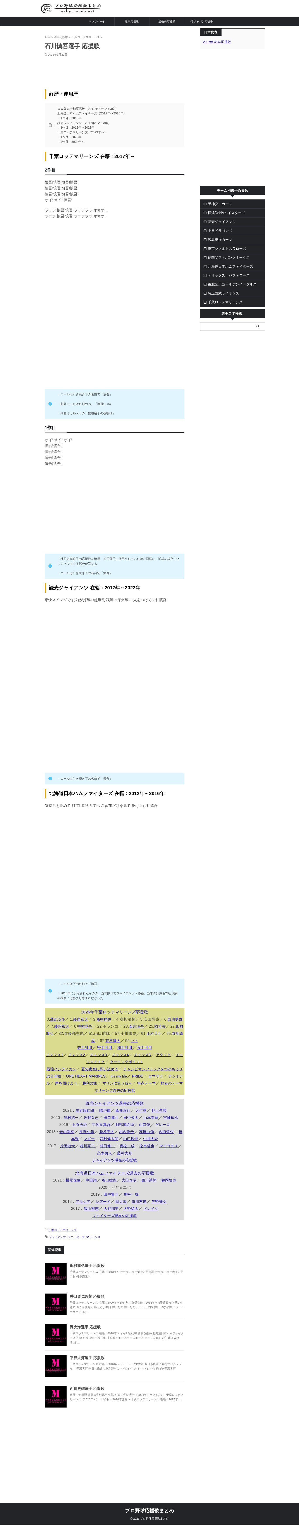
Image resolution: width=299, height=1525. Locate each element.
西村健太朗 (110, 1152)
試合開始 (55, 1083)
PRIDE (143, 1083)
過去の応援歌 (166, 21)
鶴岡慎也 (171, 1193)
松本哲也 (150, 1159)
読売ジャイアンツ (218, 221)
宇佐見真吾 (100, 1138)
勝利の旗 (100, 1090)
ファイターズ (76, 1248)
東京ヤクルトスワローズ (222, 248)
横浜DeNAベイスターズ (222, 212)
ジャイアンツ (57, 1248)
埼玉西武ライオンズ (220, 293)
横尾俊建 (71, 1193)
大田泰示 (129, 1193)
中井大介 (154, 1152)
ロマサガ (161, 1083)
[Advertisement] (114, 70)
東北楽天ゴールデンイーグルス (227, 284)
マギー (90, 1152)
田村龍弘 (55, 1033)
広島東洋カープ (217, 239)
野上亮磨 (160, 1124)
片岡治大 (67, 1159)
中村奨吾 (90, 1026)
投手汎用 (146, 1047)
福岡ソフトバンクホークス (224, 257)
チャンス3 (102, 1054)
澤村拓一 (69, 1131)
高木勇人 (107, 1166)
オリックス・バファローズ (224, 275)
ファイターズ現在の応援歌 (114, 1229)
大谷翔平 (111, 1222)
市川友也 (140, 1214)
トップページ (97, 21)
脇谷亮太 (109, 1145)
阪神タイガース (217, 203)
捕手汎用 (125, 1047)
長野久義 (88, 1145)
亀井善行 (123, 1124)
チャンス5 (148, 1054)
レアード (102, 1214)
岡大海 (167, 1026)
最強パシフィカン (62, 1069)
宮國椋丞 (173, 1131)
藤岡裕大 (66, 1026)
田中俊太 (131, 1131)
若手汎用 (83, 1047)
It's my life (123, 1083)
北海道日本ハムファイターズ (225, 266)
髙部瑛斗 (58, 1019)
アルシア (81, 1214)
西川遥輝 (150, 1193)
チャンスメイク (94, 1061)
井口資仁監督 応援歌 (86, 1307)
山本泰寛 (152, 1131)
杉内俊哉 (129, 1145)
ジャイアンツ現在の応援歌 (114, 1173)
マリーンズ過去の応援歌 (114, 1104)
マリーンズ (93, 1248)
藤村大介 (127, 1166)
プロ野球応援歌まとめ (149, 1511)
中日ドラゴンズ (217, 230)
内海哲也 (171, 1145)
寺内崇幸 (67, 1145)
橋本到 (73, 1152)
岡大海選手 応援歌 (84, 1338)
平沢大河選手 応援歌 (86, 1369)
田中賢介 (111, 1207)
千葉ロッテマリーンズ (62, 1242)
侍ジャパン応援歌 (202, 21)
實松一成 (129, 1159)
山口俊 (145, 1138)
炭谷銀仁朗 (83, 1124)
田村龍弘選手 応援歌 (86, 1276)
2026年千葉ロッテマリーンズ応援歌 (114, 1012)
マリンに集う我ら (129, 1090)
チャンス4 (125, 1054)
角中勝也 (106, 1019)
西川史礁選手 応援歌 (86, 1399)
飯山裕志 (90, 1222)
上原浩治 (77, 1138)
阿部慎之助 (125, 1138)
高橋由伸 (150, 1145)
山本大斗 (164, 1033)
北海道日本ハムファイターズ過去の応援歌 (114, 1186)
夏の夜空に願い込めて (102, 1069)
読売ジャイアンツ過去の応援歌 (115, 1117)
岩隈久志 (90, 1131)
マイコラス (173, 1159)
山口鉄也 (133, 1152)
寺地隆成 (92, 1040)
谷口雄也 (109, 1193)
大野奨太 (131, 1222)
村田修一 (109, 1159)
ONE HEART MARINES (88, 1083)
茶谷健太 (118, 1040)
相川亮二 (88, 1159)
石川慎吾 (142, 1026)
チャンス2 (79, 1054)
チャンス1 (56, 1054)
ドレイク (152, 1222)
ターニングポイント (131, 1061)
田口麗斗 (111, 1131)
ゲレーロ (164, 1138)
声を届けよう (75, 1090)
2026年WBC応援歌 (216, 41)
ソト (141, 1040)
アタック (170, 1054)
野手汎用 (104, 1047)
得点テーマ (159, 1090)
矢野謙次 (160, 1214)
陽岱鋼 (104, 1124)
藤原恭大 (82, 1019)
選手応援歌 (132, 21)
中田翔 (90, 1193)
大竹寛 (142, 1124)
